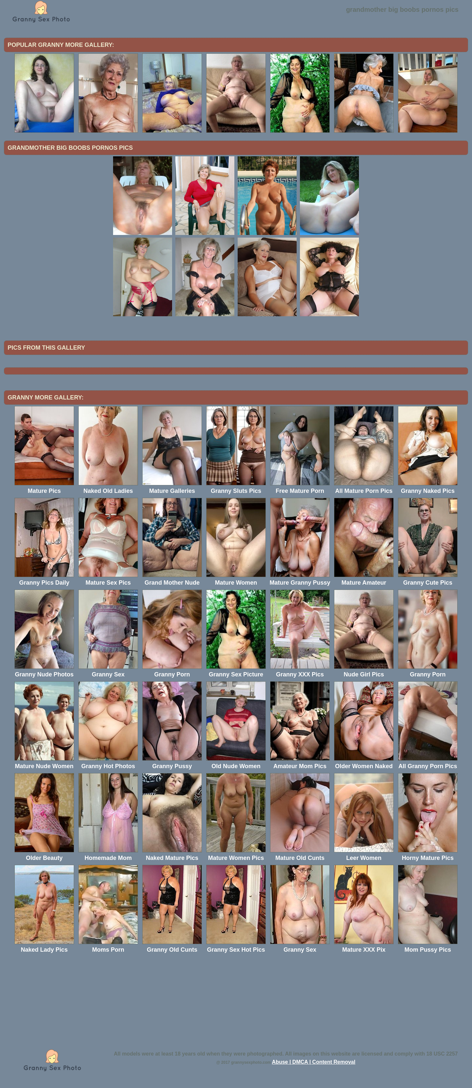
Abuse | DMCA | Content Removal (314, 1062)
